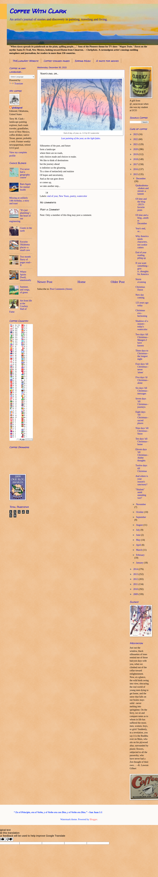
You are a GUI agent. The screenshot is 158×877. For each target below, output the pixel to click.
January (140, 562)
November (141, 504)
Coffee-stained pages (56, 61)
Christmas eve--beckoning (141, 313)
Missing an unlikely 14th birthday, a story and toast (19, 201)
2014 (135, 569)
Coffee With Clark (37, 11)
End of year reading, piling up (140, 255)
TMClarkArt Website (25, 61)
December (141, 178)
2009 (135, 594)
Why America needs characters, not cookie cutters (141, 242)
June (138, 535)
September (141, 517)
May (138, 540)
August (139, 525)
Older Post (118, 282)
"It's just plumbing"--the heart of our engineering (20, 216)
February (140, 555)
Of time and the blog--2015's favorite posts (141, 204)
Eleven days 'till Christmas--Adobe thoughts (141, 455)
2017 (135, 164)
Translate (16, 83)
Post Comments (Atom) (61, 289)
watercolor (82, 196)
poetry (73, 196)
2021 (135, 144)
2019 (135, 154)
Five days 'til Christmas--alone (141, 380)
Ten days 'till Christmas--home (141, 441)
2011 (135, 584)
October (140, 512)
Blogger (93, 819)
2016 (135, 169)
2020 (135, 149)
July (138, 530)
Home (82, 282)
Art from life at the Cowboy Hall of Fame (20, 306)
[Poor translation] (9, 839)
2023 (135, 134)
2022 (135, 139)
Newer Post (44, 282)
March (139, 550)
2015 (135, 174)
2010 (135, 589)
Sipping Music (83, 61)
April (139, 545)
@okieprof (17, 107)
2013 (135, 574)
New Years (64, 196)
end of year (52, 196)
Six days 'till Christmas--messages (141, 391)
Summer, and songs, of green (25, 290)
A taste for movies (107, 61)
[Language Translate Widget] (22, 77)
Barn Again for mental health (25, 187)
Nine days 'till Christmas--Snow (141, 431)
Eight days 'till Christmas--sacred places (141, 417)
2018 (135, 159)
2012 (135, 579)
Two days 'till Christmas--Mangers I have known (141, 340)
